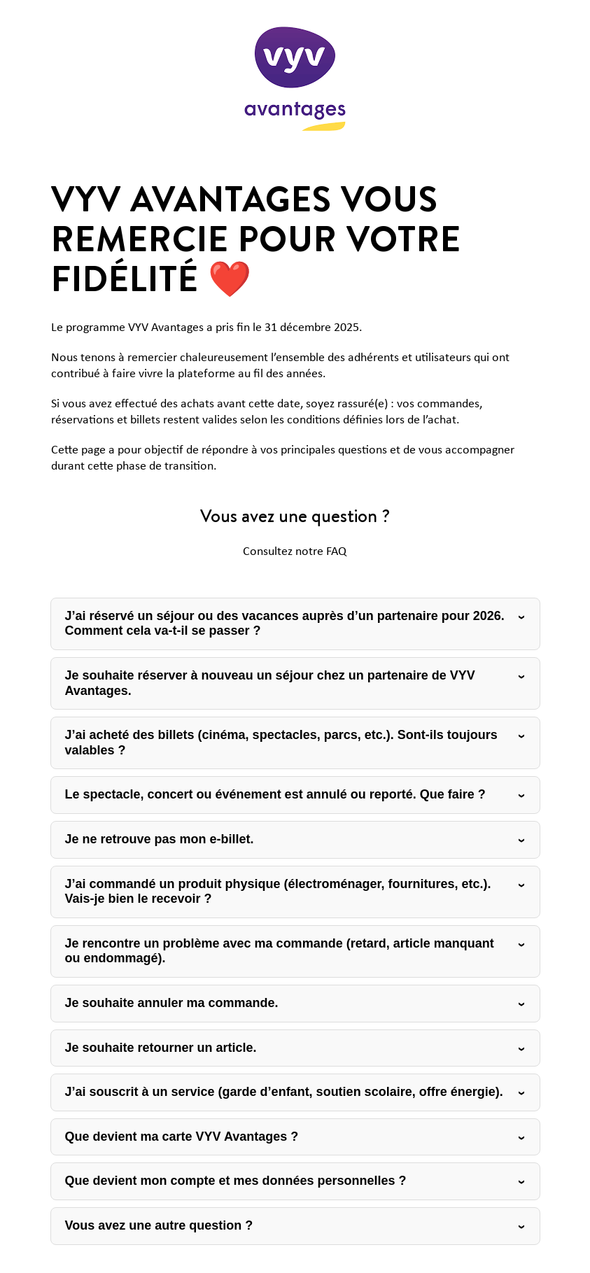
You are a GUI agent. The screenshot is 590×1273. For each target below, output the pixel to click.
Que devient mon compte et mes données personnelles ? (236, 1181)
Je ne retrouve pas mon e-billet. (159, 839)
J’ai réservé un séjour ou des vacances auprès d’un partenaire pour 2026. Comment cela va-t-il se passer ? (285, 623)
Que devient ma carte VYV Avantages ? (182, 1137)
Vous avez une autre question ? (159, 1225)
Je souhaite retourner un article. (161, 1048)
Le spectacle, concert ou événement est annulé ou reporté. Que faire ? (275, 794)
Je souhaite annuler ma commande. (172, 1003)
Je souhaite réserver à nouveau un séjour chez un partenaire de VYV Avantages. (270, 683)
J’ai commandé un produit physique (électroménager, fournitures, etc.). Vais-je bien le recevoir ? (278, 891)
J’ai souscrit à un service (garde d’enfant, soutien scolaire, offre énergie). (284, 1092)
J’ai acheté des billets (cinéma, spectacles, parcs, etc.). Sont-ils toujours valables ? (281, 742)
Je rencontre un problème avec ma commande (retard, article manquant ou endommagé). (279, 951)
